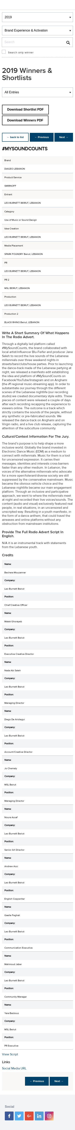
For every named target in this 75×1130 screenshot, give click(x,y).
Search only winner (21, 52)
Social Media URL (14, 1068)
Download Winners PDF (25, 120)
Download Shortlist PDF (25, 109)
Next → (63, 137)
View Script (10, 1054)
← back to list (15, 137)
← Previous (42, 137)
